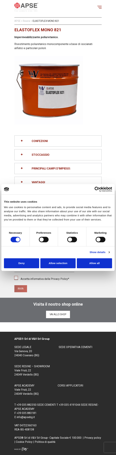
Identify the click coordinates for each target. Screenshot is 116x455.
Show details (98, 252)
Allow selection (58, 263)
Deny (21, 263)
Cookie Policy (24, 441)
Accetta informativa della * (41, 279)
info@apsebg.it (26, 417)
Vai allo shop (58, 314)
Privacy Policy (59, 279)
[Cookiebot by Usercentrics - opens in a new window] (97, 189)
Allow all (94, 263)
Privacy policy (92, 437)
